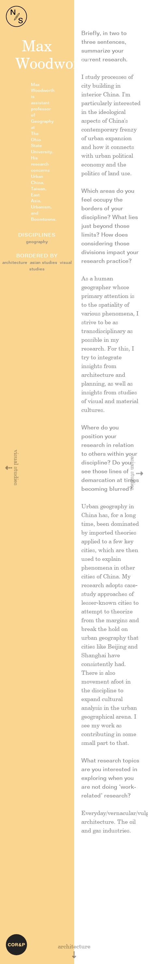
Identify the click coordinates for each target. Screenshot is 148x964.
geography (37, 242)
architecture (14, 263)
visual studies (16, 468)
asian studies (43, 263)
